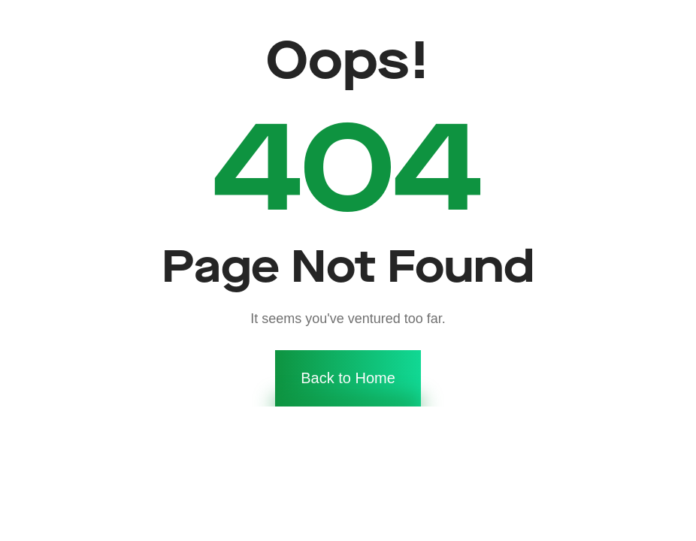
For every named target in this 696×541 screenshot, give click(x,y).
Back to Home (348, 347)
